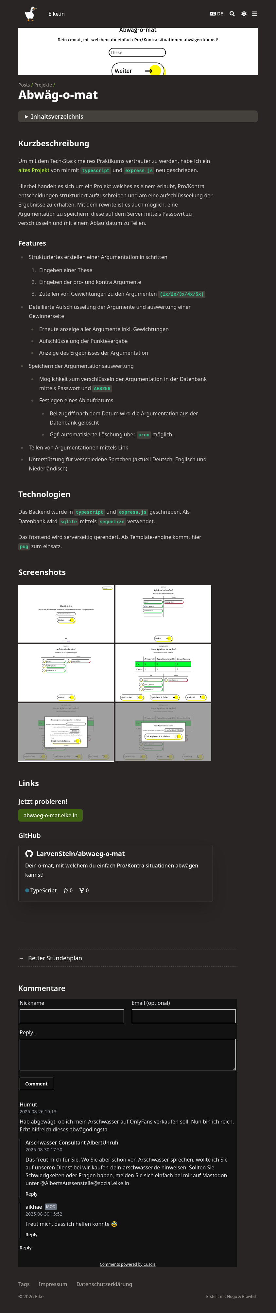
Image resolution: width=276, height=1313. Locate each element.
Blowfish (250, 1296)
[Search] (232, 13)
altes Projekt (33, 170)
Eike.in (56, 13)
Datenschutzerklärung (104, 1284)
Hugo (232, 1296)
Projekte (43, 85)
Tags (24, 1284)
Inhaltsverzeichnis (57, 116)
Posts (24, 85)
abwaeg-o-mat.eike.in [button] (51, 815)
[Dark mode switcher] (244, 13)
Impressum (53, 1284)
